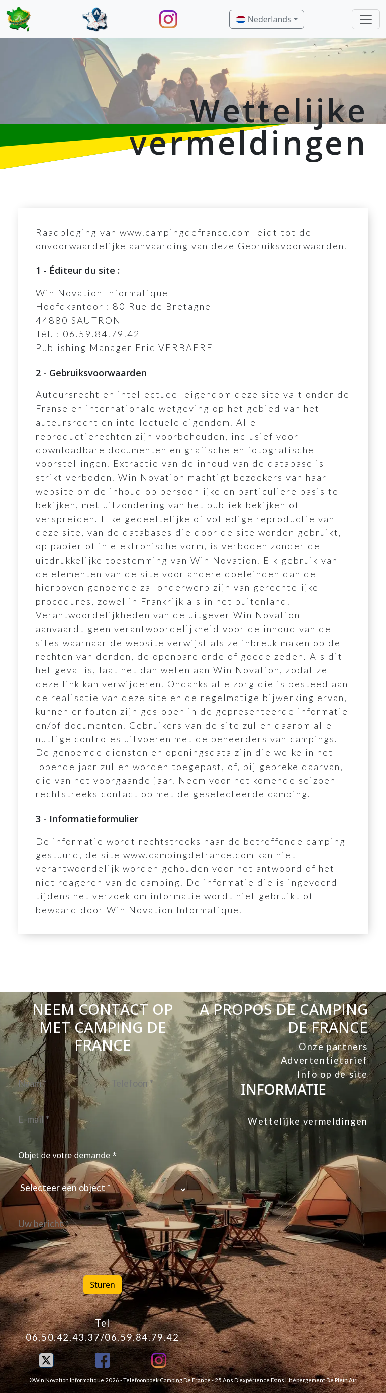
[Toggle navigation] (366, 19)
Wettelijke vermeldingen (308, 1121)
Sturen (102, 1284)
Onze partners (333, 1046)
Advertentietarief (324, 1060)
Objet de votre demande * (67, 1155)
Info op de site (332, 1074)
